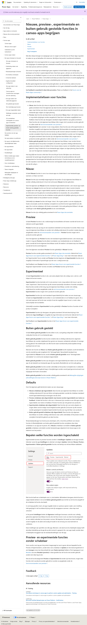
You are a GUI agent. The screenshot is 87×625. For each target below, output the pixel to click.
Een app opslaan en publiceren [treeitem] (13, 138)
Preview (29, 46)
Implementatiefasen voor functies (36, 42)
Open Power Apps (79, 7)
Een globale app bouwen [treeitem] (12, 104)
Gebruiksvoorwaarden (63, 621)
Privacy (34, 621)
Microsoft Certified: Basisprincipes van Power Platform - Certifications (44, 600)
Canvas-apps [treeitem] (8, 43)
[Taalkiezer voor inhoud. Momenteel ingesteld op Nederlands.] (6, 617)
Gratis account (68, 7)
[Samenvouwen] (21, 17)
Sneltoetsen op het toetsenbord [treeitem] (10, 51)
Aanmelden (82, 2)
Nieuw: (29, 44)
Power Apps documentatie (65, 212)
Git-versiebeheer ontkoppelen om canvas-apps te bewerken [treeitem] (12, 120)
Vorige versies (13, 621)
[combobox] (11, 21)
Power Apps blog (58, 256)
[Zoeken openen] (76, 2)
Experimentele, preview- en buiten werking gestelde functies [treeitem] (13, 128)
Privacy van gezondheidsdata (46, 621)
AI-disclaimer (4, 621)
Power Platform (36, 19)
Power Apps (46, 19)
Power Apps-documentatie (63, 253)
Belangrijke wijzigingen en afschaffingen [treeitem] (11, 173)
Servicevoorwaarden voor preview (50, 124)
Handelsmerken (75, 621)
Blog (20, 621)
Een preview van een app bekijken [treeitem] (11, 134)
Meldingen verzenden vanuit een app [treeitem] (13, 114)
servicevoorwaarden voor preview (49, 232)
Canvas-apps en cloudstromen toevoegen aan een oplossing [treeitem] (12, 93)
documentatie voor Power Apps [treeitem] (11, 25)
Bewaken (28, 552)
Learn (27, 19)
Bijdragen (27, 621)
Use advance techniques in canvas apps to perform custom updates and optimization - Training (51, 593)
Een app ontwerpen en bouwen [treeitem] (12, 62)
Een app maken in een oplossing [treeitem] (12, 87)
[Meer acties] (82, 19)
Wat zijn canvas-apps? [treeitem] (10, 46)
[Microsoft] (3, 2)
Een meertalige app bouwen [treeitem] (13, 107)
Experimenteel (31, 49)
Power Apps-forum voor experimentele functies (66, 264)
